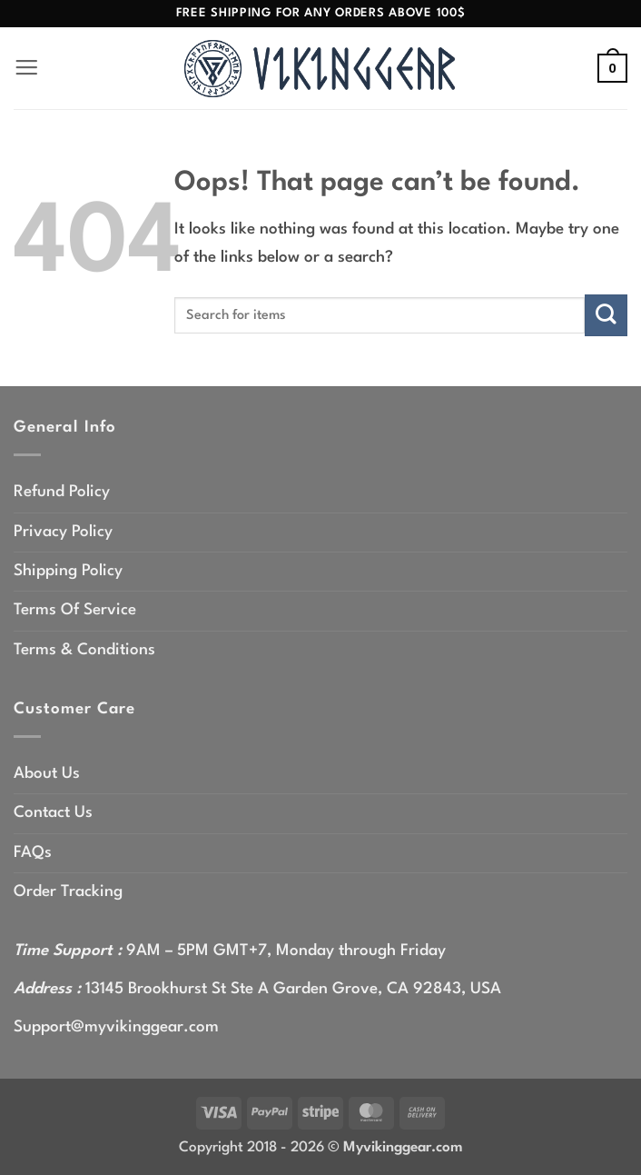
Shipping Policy (68, 571)
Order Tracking (68, 892)
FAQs (33, 853)
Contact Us (53, 813)
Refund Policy (62, 492)
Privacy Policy (63, 532)
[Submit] (606, 315)
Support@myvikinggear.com (116, 1027)
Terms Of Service (75, 610)
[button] (27, 69)
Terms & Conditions (84, 650)
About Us (47, 774)
